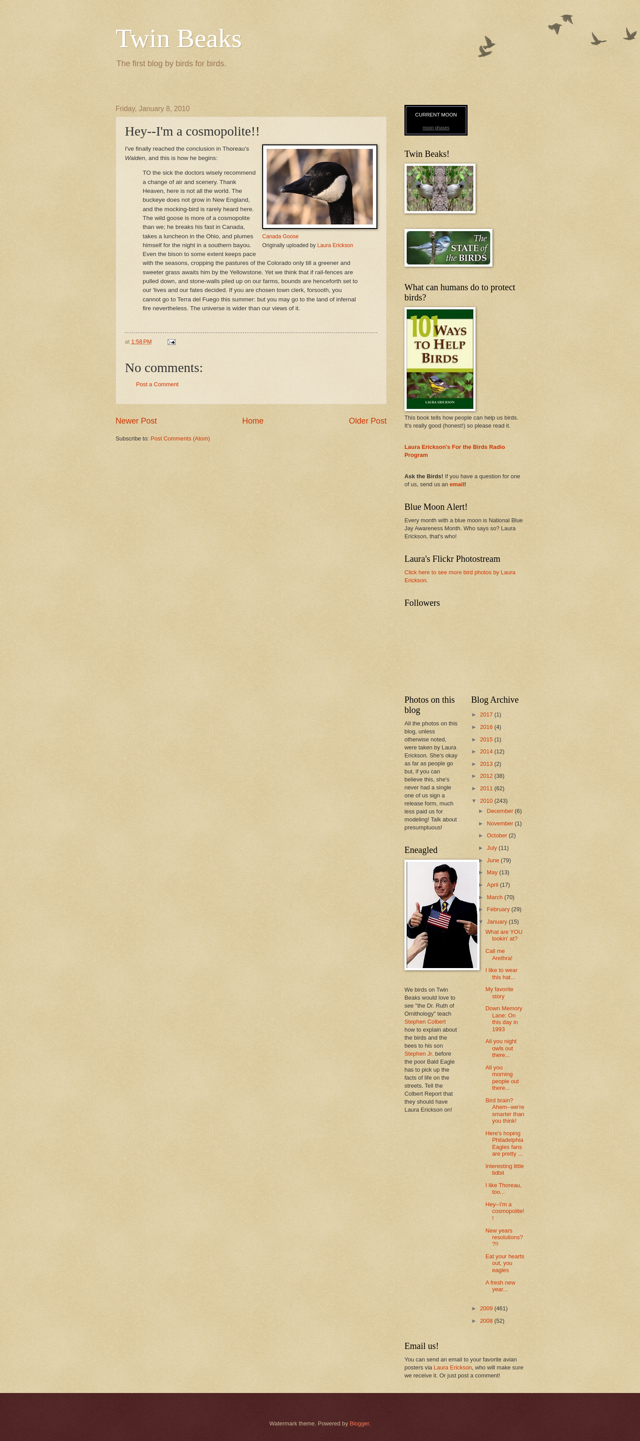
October (497, 835)
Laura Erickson (335, 245)
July (492, 848)
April (493, 884)
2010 (487, 800)
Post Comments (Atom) (180, 438)
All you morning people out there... (502, 1077)
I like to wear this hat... (501, 973)
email (457, 484)
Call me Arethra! (498, 954)
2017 (487, 714)
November (501, 823)
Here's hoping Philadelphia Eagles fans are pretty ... (504, 1143)
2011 (487, 788)
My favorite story (499, 992)
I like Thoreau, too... (503, 1188)
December (501, 811)
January (497, 921)
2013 (487, 764)
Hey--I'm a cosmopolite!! (504, 1211)
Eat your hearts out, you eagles (504, 1263)
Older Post (368, 420)
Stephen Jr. (418, 1053)
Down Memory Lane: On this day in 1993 (503, 1018)
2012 (487, 776)
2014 (487, 751)
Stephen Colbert (425, 1021)
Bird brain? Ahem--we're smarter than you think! (504, 1110)
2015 (487, 739)
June (494, 860)
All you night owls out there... (500, 1048)
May (493, 872)
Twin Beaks (179, 38)
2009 (487, 1308)
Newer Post (136, 420)
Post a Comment (157, 384)
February (499, 909)
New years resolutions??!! (504, 1237)
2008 (487, 1320)
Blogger (359, 1423)
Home (253, 420)
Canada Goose (280, 236)
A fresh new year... (500, 1286)
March (495, 897)
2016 (487, 727)
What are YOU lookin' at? (503, 935)
